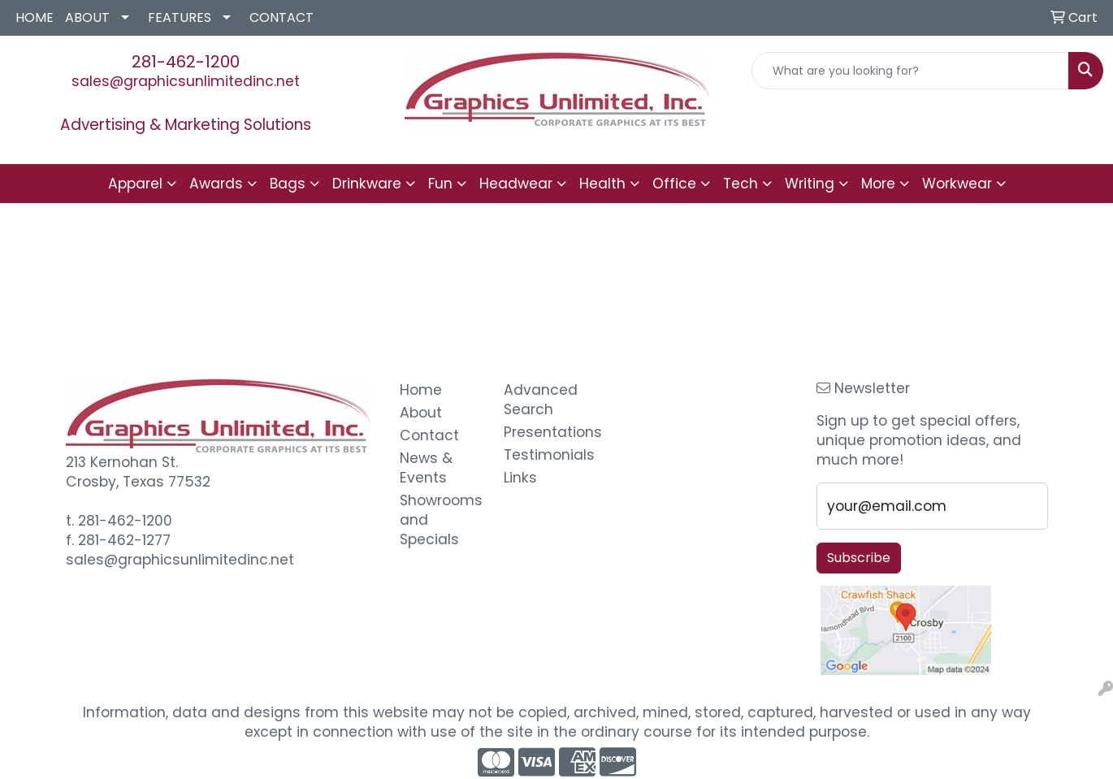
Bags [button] (287, 183)
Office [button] (674, 183)
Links (520, 477)
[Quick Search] (910, 70)
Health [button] (602, 183)
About (421, 412)
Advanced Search (541, 399)
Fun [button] (440, 183)
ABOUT (87, 17)
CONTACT (281, 17)
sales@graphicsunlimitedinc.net (185, 81)
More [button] (878, 183)
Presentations (546, 432)
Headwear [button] (515, 183)
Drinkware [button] (366, 183)
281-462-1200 (186, 61)
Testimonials (546, 455)
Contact (429, 435)
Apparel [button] (135, 183)
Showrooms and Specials (441, 520)
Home (421, 390)
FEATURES (179, 17)
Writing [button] (809, 183)
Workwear (957, 183)
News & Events (426, 467)
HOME (34, 17)
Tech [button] (740, 183)
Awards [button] (216, 183)
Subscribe (858, 557)
